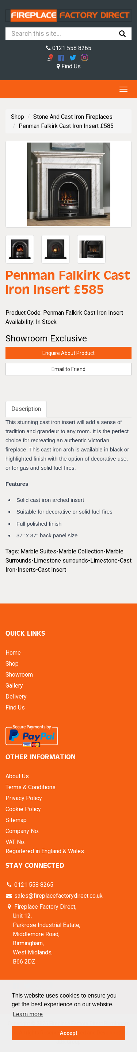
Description (26, 408)
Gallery (14, 685)
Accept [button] (68, 1033)
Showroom (19, 674)
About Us (17, 776)
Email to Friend (68, 369)
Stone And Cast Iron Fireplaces (73, 116)
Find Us (69, 66)
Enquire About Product (68, 353)
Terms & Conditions (30, 787)
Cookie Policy (23, 809)
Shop (17, 116)
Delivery (16, 696)
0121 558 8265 (68, 48)
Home (13, 652)
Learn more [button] (28, 1014)
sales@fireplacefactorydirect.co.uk (58, 895)
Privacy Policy (23, 798)
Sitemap (16, 820)
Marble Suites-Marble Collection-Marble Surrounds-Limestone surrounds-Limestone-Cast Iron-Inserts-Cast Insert (68, 560)
